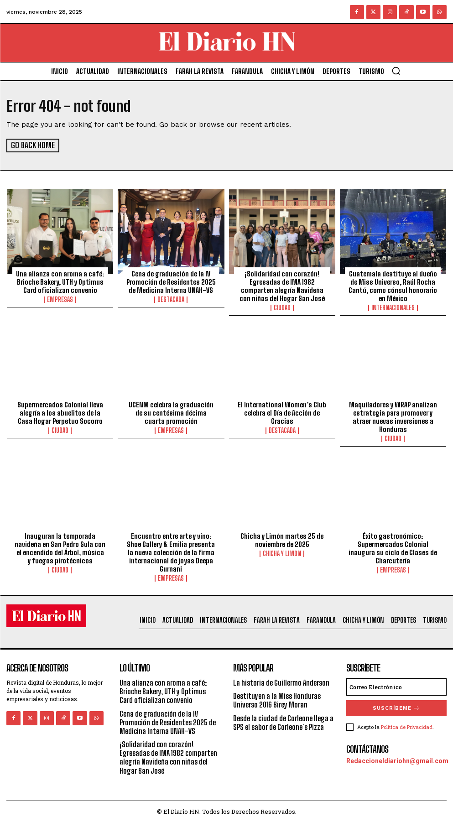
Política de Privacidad (406, 726)
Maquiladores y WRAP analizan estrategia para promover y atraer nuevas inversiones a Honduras (393, 416)
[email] (396, 686)
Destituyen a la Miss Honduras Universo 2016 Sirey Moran (277, 699)
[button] (396, 71)
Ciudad (282, 307)
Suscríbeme (396, 707)
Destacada (170, 299)
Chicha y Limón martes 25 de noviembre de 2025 (281, 539)
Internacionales (393, 307)
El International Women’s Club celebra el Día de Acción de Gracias (282, 412)
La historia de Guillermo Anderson (281, 682)
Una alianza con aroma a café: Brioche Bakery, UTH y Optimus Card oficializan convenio (60, 281)
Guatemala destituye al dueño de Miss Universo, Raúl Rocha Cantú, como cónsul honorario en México (393, 285)
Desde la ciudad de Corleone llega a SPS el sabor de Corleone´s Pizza (283, 721)
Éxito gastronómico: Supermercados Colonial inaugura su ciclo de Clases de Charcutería (393, 547)
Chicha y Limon (282, 553)
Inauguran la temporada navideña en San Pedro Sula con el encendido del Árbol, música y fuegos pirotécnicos (60, 547)
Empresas (60, 299)
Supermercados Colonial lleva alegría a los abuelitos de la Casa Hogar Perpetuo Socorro (60, 412)
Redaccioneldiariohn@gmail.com (397, 760)
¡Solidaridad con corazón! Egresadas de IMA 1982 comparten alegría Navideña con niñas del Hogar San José (282, 285)
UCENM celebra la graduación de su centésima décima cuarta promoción (171, 412)
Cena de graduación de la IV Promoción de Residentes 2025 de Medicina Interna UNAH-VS (171, 281)
